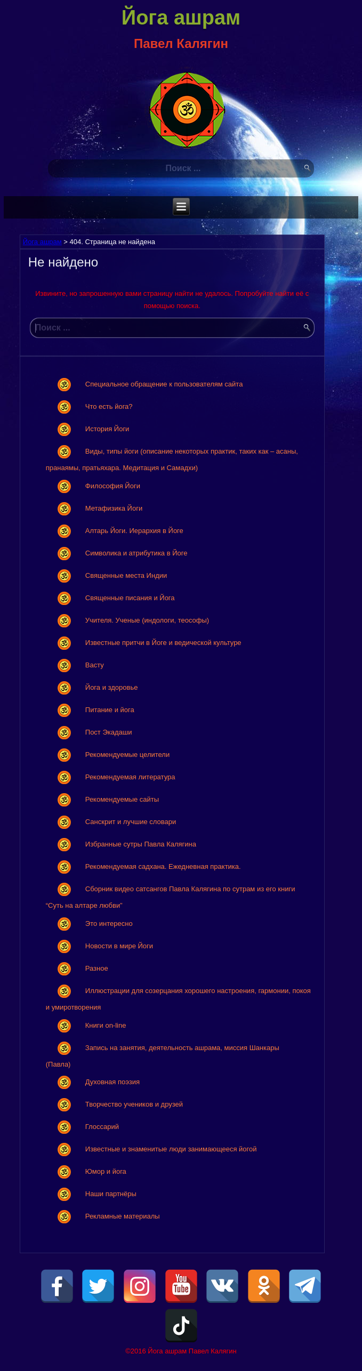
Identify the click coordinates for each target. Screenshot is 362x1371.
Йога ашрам (181, 17)
